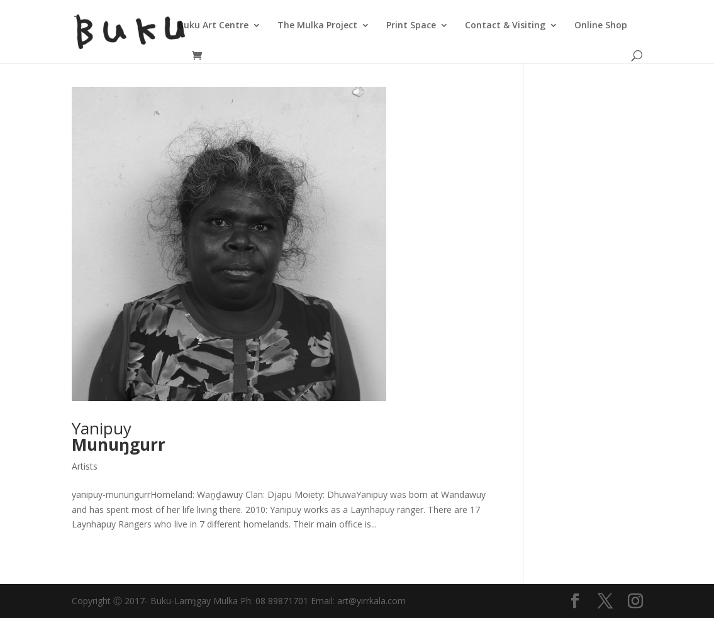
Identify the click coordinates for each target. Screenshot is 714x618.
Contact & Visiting (505, 26)
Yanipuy (118, 436)
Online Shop (600, 26)
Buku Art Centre (213, 26)
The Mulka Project (317, 26)
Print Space (411, 26)
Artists (85, 466)
